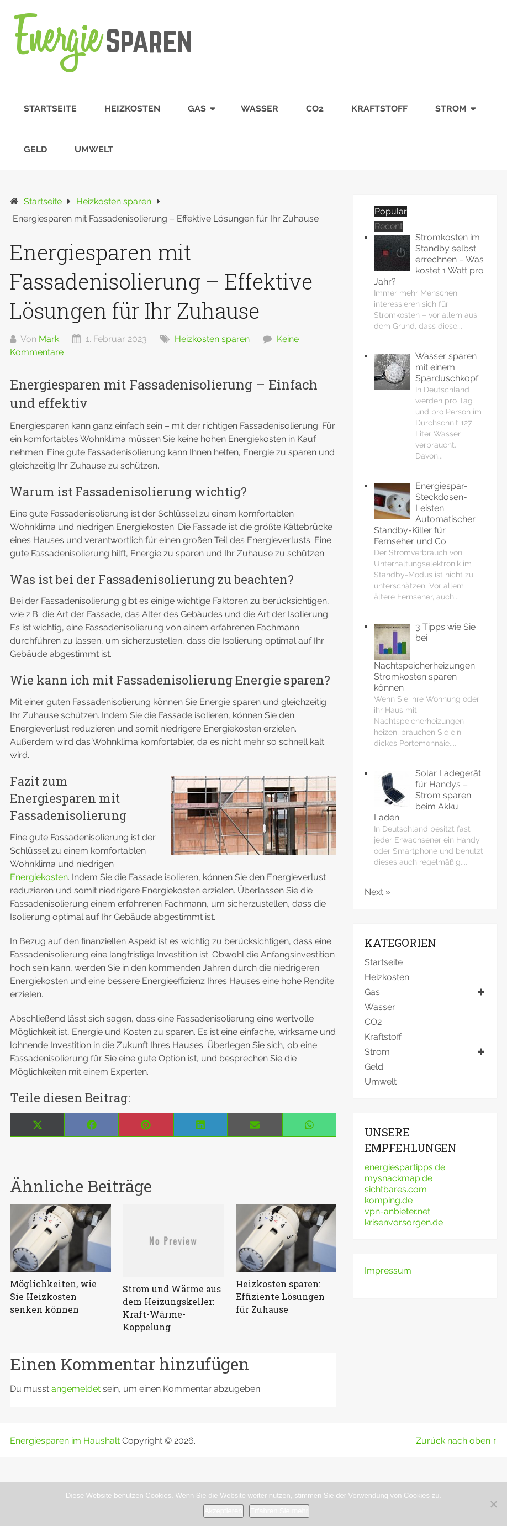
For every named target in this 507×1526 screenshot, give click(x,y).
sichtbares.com (396, 1189)
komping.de (389, 1200)
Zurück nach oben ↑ (456, 1440)
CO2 (315, 108)
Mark (49, 339)
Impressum (388, 1270)
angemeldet (76, 1388)
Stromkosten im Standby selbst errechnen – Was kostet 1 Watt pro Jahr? (429, 259)
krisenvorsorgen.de (404, 1222)
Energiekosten (39, 877)
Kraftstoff (379, 108)
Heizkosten (132, 108)
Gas (197, 108)
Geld (35, 149)
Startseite (50, 108)
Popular (390, 211)
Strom (451, 108)
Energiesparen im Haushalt (65, 1440)
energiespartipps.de (405, 1167)
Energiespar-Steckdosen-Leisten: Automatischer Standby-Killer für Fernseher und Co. (425, 513)
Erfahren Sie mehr (279, 1511)
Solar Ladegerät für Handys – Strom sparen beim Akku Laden (427, 795)
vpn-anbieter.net (397, 1211)
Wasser (259, 108)
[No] (493, 1503)
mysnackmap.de (398, 1178)
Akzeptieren (223, 1511)
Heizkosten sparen (212, 339)
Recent (388, 226)
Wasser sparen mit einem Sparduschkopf (446, 367)
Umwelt (94, 149)
